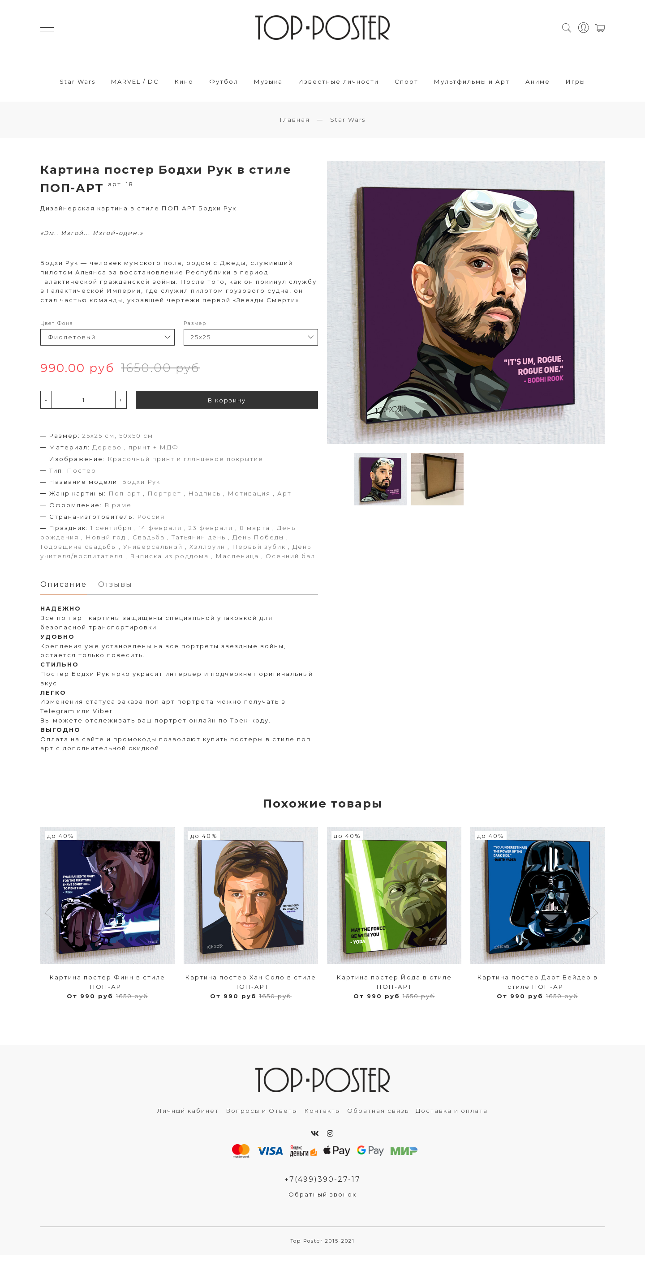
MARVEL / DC (135, 83)
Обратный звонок (322, 1200)
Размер (195, 328)
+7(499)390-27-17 (322, 1184)
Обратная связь (378, 1116)
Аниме (537, 83)
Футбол (223, 83)
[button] (51, 919)
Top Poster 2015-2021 (323, 1247)
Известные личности (338, 83)
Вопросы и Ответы (261, 1116)
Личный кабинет (188, 1116)
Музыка (268, 83)
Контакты (322, 1116)
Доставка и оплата (452, 1116)
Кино (184, 83)
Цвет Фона (56, 328)
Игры (575, 83)
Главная (295, 124)
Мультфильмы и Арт (472, 83)
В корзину (227, 405)
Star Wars (77, 83)
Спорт (406, 83)
